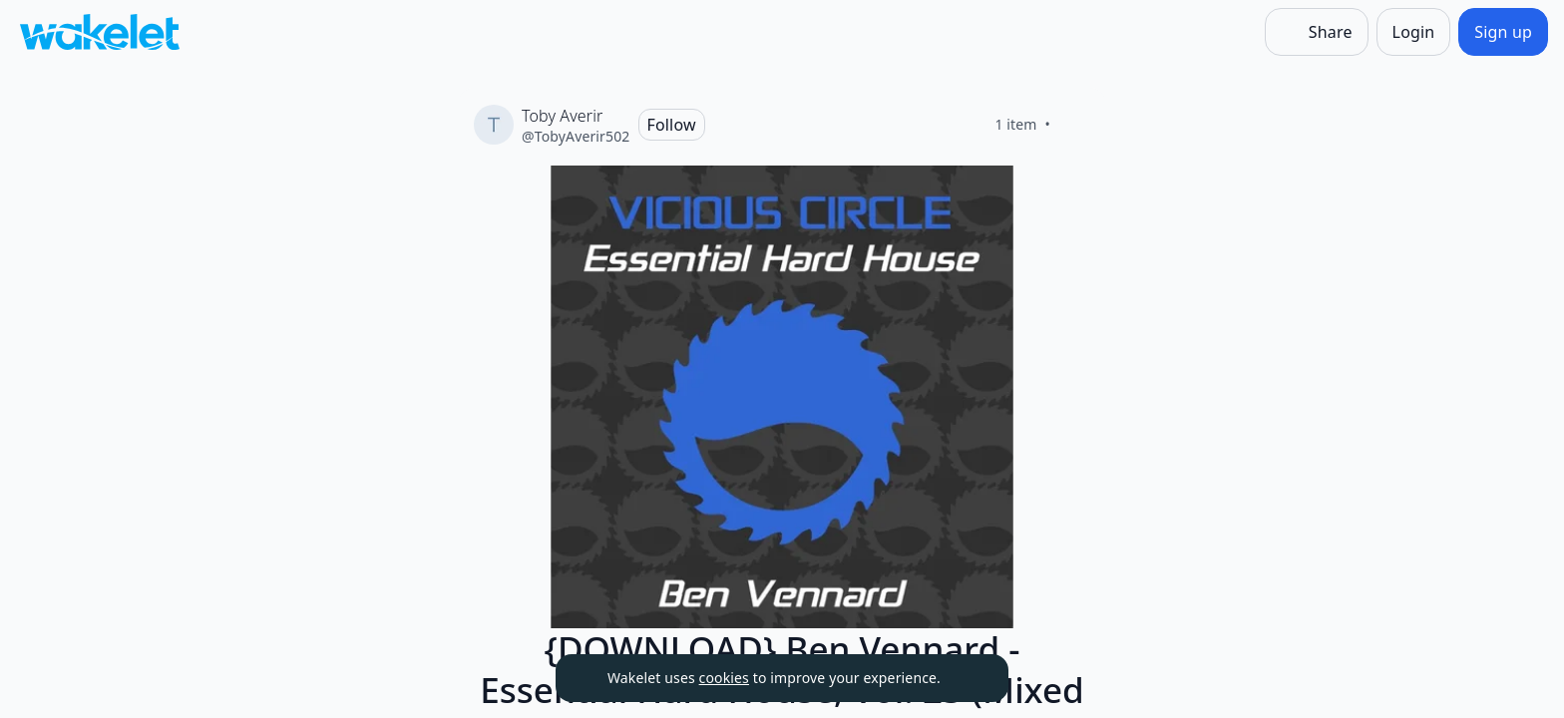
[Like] (1074, 125)
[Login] (1413, 32)
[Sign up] (1503, 32)
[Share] (1316, 32)
